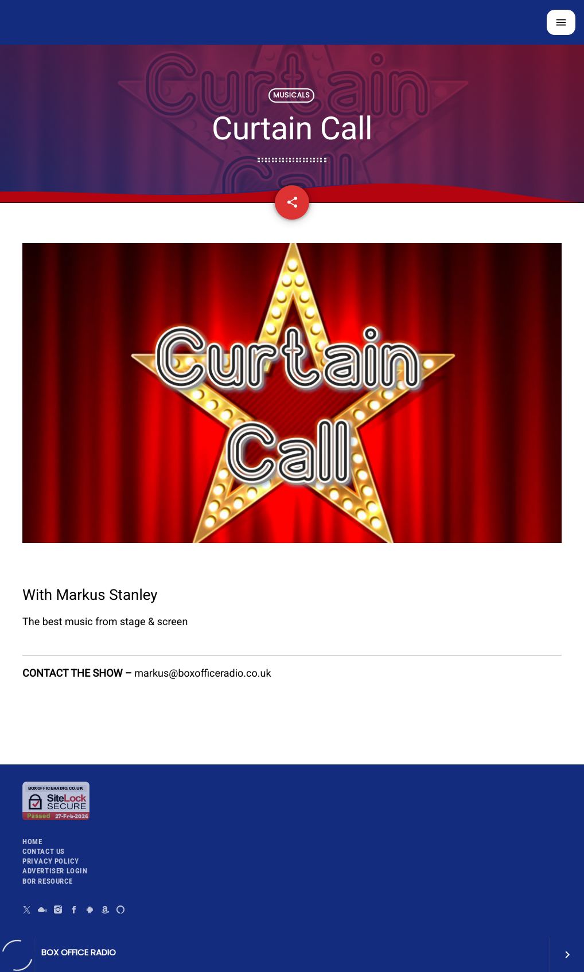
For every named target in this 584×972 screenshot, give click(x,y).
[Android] (90, 909)
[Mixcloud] (43, 909)
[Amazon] (105, 909)
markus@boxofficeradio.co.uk (202, 673)
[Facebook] (74, 909)
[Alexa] (121, 909)
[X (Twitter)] (27, 909)
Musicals (291, 95)
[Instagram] (58, 909)
